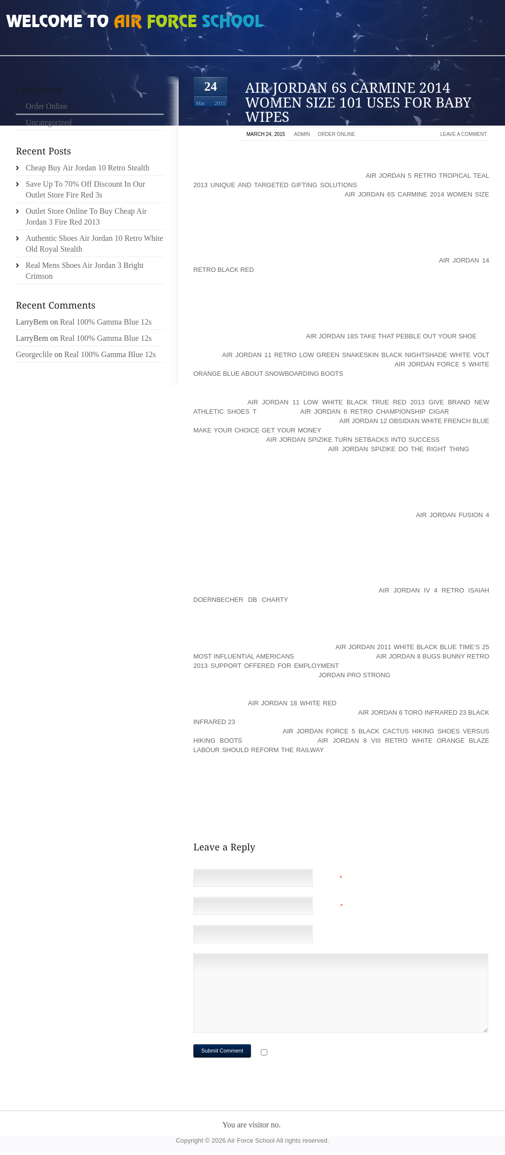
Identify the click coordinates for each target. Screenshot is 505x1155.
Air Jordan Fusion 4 (452, 515)
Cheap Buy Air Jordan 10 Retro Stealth (87, 168)
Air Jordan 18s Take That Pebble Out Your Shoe (391, 336)
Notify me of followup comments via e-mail (348, 1053)
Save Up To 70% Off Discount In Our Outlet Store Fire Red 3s (85, 189)
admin (302, 134)
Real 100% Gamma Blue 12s (106, 322)
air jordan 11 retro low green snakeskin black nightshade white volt (355, 355)
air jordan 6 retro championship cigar (374, 411)
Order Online (336, 134)
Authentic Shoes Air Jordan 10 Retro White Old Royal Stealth (94, 243)
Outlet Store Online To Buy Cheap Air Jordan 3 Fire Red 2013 (86, 216)
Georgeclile (34, 354)
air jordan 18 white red (292, 703)
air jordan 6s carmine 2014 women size (417, 194)
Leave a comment (463, 134)
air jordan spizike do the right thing (398, 449)
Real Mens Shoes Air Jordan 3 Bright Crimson (85, 270)
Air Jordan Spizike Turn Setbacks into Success (352, 439)
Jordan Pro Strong (354, 675)
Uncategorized (49, 122)
